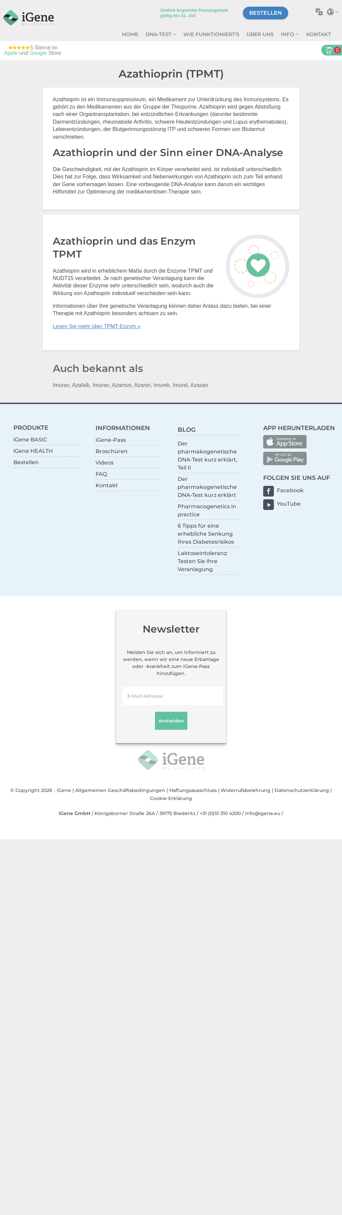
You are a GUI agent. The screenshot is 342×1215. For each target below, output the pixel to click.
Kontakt (318, 34)
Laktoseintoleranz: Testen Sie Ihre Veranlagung (203, 561)
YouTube (289, 504)
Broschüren (112, 451)
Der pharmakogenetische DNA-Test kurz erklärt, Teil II (207, 455)
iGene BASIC (30, 439)
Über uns (260, 34)
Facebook (290, 490)
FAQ (101, 474)
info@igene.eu (262, 813)
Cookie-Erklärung (171, 798)
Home (130, 34)
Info (288, 34)
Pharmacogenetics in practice (207, 510)
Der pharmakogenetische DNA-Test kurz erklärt (207, 487)
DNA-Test (159, 34)
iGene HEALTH (33, 451)
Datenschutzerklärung (302, 790)
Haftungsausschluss (193, 790)
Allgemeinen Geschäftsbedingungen (120, 790)
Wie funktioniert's (211, 34)
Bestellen (265, 13)
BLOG (187, 429)
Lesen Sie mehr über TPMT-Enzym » (97, 326)
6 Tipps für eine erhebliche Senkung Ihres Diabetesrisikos (206, 534)
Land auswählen (334, 12)
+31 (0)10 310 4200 (220, 813)
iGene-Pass (111, 440)
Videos (105, 462)
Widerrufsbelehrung (246, 790)
